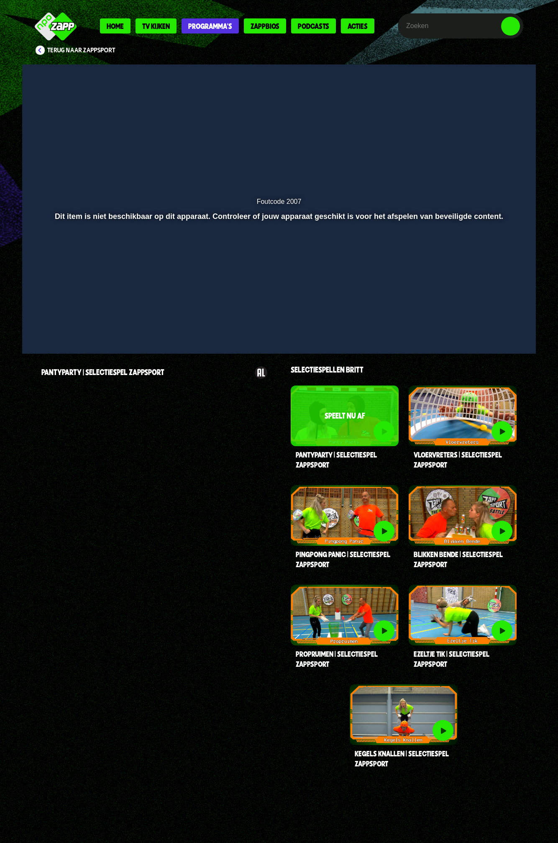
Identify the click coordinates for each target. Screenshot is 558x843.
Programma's (210, 26)
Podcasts (313, 26)
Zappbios (265, 26)
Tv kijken (156, 26)
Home (115, 26)
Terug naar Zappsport (81, 50)
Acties (358, 26)
